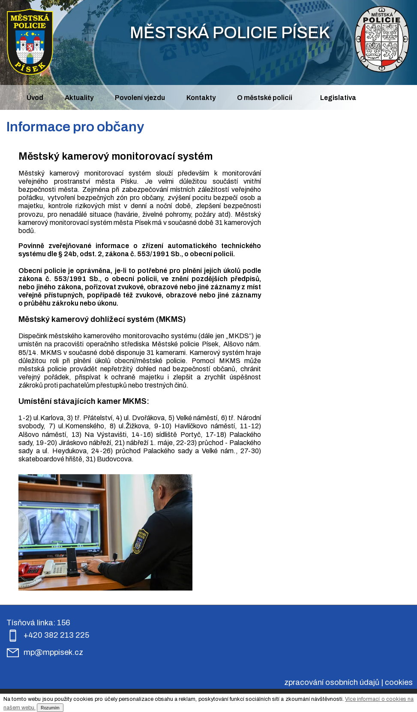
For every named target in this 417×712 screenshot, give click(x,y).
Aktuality (79, 97)
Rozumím (50, 708)
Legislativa (338, 97)
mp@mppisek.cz (53, 652)
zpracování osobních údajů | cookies (348, 682)
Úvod (35, 97)
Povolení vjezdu (140, 97)
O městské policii (264, 97)
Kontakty (201, 97)
